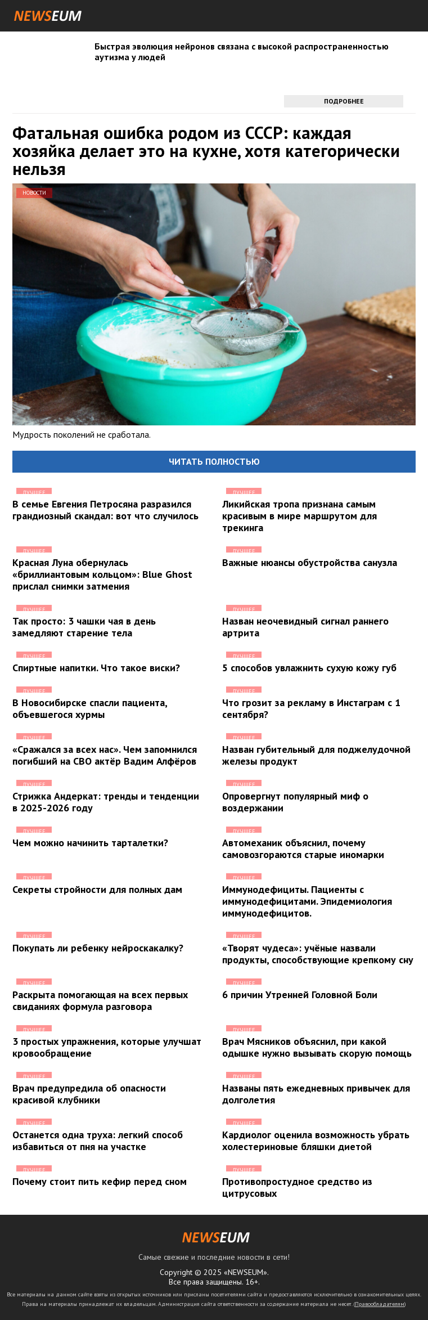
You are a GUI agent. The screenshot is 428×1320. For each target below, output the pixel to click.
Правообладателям (379, 1304)
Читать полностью (214, 461)
